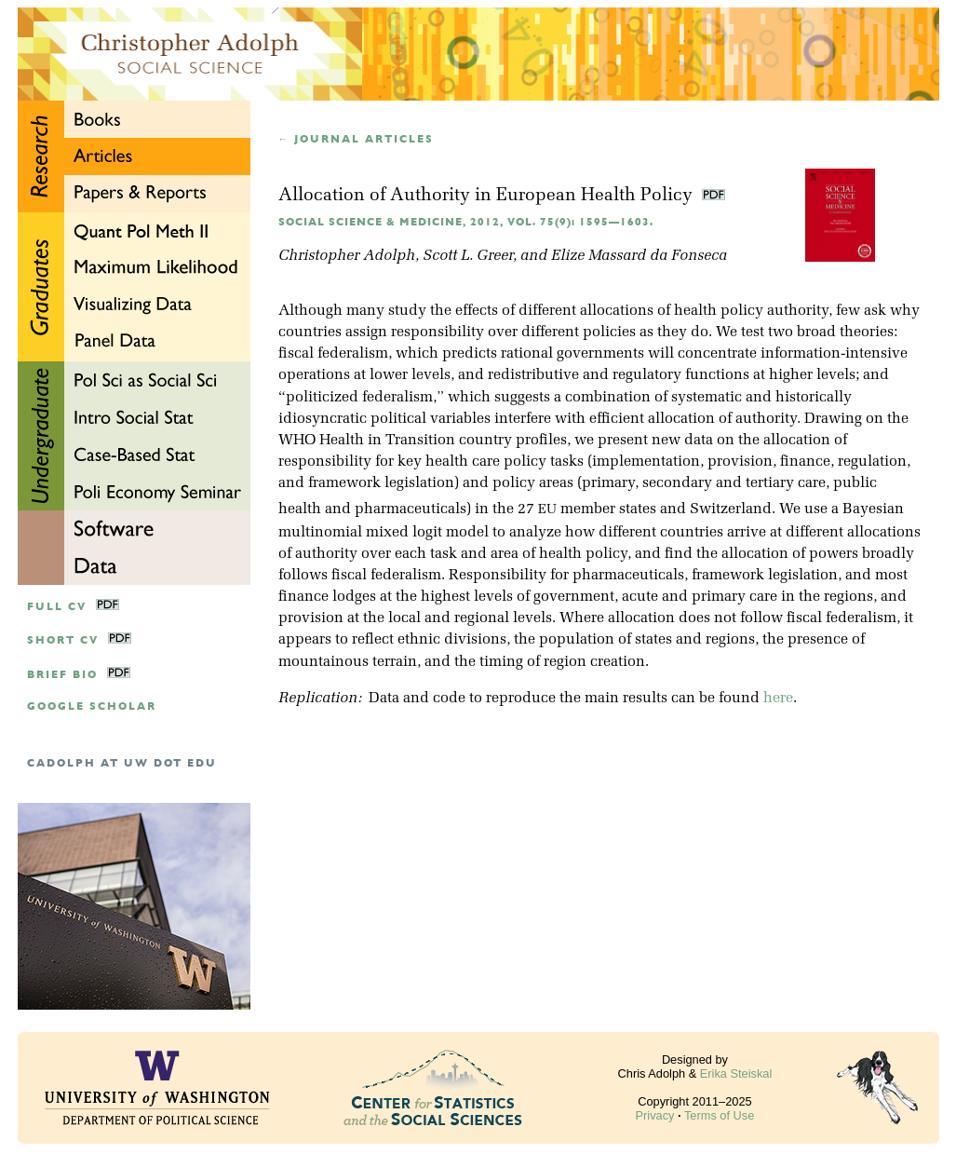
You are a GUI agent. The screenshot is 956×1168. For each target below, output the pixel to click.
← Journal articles (356, 139)
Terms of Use (719, 1115)
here (778, 698)
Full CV (57, 607)
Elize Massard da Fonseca (639, 256)
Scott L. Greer (468, 256)
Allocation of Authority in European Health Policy (487, 196)
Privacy (655, 1115)
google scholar (91, 706)
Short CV (63, 640)
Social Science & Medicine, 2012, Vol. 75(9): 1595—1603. (465, 222)
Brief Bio (62, 675)
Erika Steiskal (736, 1073)
